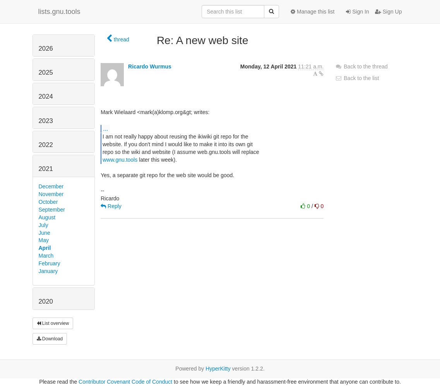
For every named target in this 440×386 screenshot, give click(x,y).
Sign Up (388, 12)
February (49, 263)
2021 (46, 169)
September (52, 210)
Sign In (357, 12)
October (48, 202)
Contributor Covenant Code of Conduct (125, 382)
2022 (46, 145)
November (51, 194)
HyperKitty (218, 369)
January (48, 271)
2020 (46, 301)
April (45, 248)
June (44, 233)
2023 (46, 121)
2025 (46, 72)
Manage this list (312, 12)
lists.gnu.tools (59, 11)
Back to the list (357, 78)
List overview (53, 323)
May (44, 240)
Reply (111, 206)
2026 (46, 48)
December (51, 186)
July (43, 225)
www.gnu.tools (120, 160)
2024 (46, 96)
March (46, 256)
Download (50, 339)
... (105, 128)
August (47, 217)
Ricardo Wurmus (149, 66)
